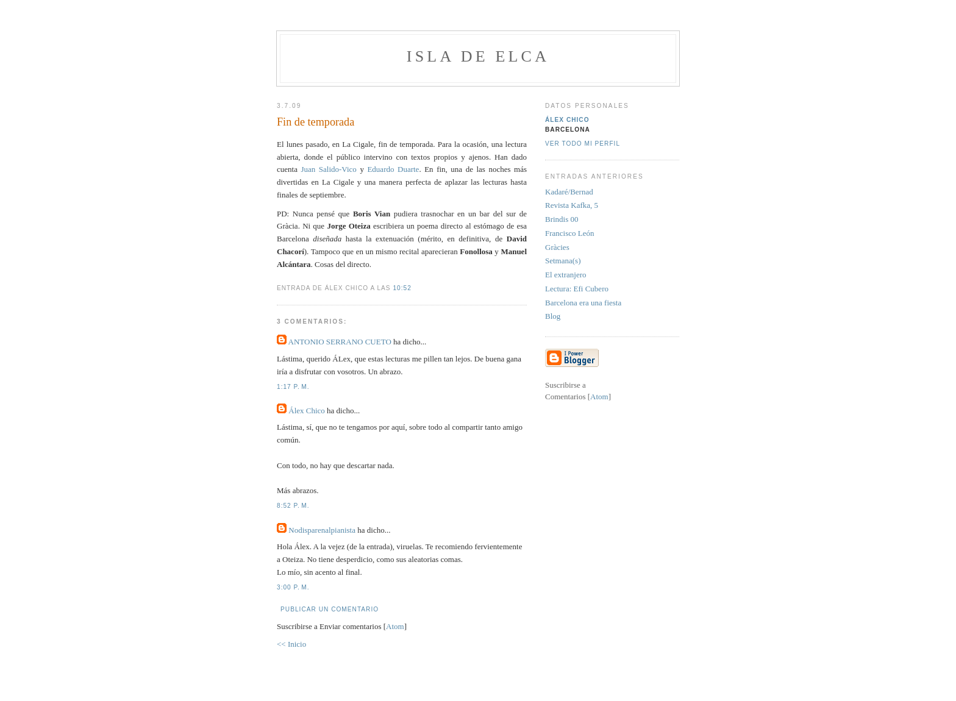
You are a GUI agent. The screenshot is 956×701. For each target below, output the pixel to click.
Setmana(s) (562, 260)
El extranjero (566, 274)
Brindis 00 (562, 219)
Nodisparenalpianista (321, 530)
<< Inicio (291, 644)
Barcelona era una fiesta (583, 302)
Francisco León (569, 233)
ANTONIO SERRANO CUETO (339, 341)
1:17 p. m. (293, 386)
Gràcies (557, 247)
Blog (552, 316)
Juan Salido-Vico (330, 169)
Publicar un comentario (329, 609)
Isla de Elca (478, 56)
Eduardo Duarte (393, 169)
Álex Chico (306, 410)
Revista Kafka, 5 (571, 205)
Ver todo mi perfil (582, 143)
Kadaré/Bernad (569, 191)
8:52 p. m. (293, 505)
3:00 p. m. (293, 587)
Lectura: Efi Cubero (576, 288)
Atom (395, 626)
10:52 (402, 288)
